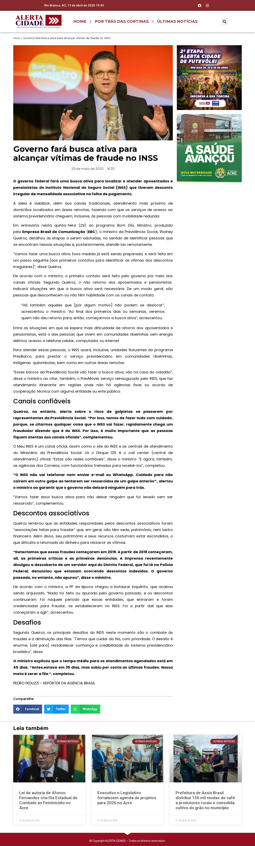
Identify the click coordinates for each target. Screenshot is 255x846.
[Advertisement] (209, 211)
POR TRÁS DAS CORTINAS (122, 21)
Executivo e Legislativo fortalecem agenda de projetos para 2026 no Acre (126, 797)
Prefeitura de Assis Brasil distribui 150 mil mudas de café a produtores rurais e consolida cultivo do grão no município (205, 800)
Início (16, 38)
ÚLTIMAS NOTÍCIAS (177, 21)
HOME (79, 21)
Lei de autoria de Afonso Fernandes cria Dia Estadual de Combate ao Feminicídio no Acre (48, 800)
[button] (224, 21)
